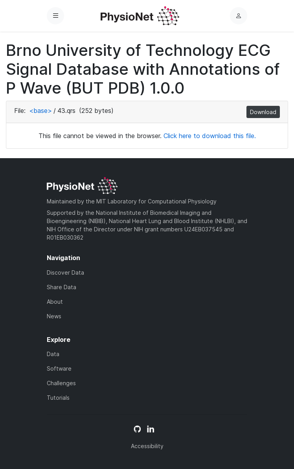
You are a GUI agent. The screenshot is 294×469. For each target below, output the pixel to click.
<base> (40, 110)
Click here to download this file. (210, 136)
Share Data (61, 287)
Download (263, 112)
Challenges (61, 383)
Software (59, 368)
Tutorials (58, 397)
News (54, 316)
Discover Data (65, 272)
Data (53, 354)
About (55, 301)
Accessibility (147, 446)
